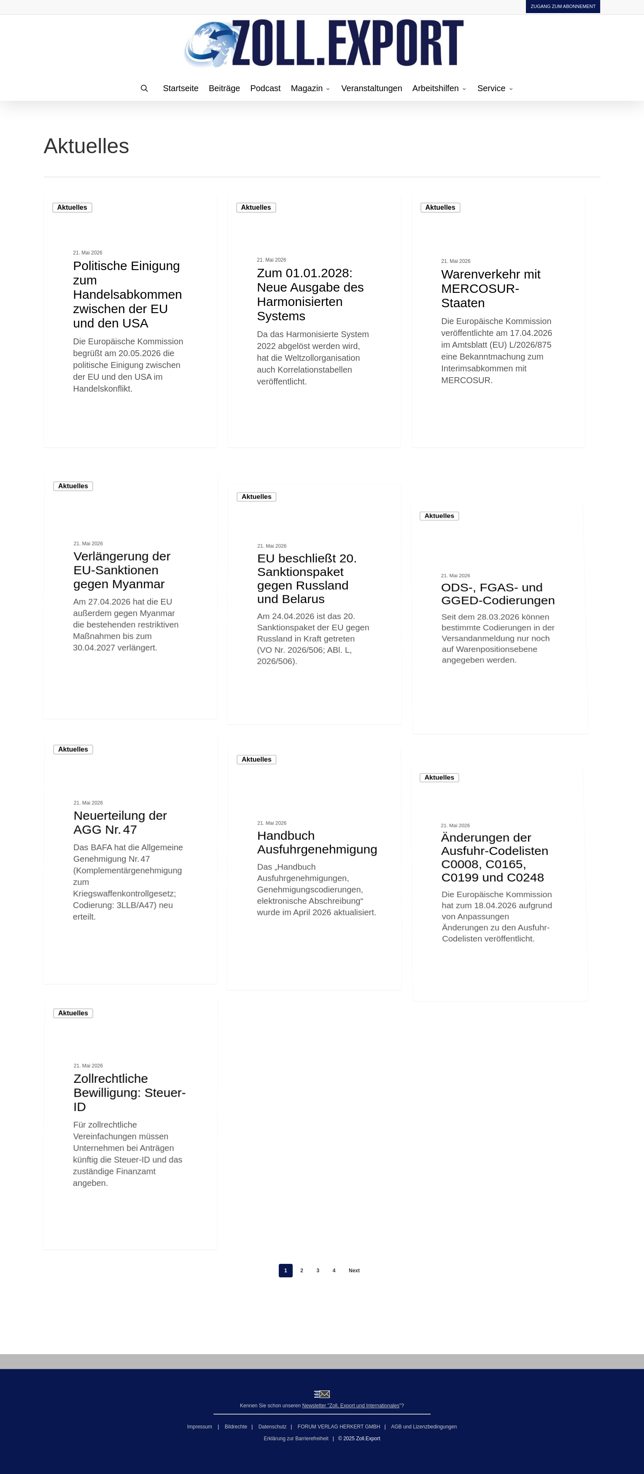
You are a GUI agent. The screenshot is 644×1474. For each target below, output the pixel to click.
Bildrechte (236, 1427)
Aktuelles (72, 207)
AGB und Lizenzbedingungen (424, 1427)
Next (354, 1271)
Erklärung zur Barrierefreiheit (296, 1439)
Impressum (200, 1427)
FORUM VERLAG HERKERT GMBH (339, 1427)
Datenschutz (273, 1427)
